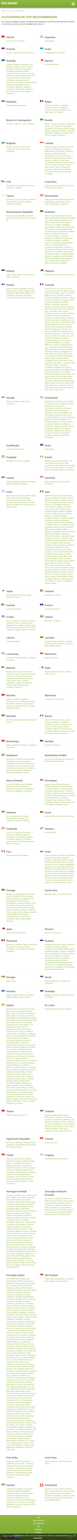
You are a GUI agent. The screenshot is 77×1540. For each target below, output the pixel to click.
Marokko (10, 695)
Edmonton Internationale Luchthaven (58, 149)
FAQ (38, 1526)
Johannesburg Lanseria (23, 1468)
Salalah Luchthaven (66, 816)
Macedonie (50, 654)
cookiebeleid (37, 1538)
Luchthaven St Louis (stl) (25, 1380)
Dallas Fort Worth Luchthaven (16, 1306)
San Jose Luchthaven (24, 1436)
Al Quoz (60, 1201)
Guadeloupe (12, 445)
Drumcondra (59, 463)
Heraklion (67, 408)
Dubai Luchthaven (59, 1203)
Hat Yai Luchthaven (67, 1122)
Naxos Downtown (51, 422)
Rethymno (57, 424)
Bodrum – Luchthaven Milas (16, 1163)
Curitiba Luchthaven (58, 124)
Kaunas (47, 641)
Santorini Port (59, 431)
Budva (8, 745)
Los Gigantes (21, 1034)
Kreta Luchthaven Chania (58, 415)
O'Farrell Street (22, 1409)
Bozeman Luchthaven (23, 1290)
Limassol (9, 202)
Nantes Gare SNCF (61, 354)
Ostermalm (31, 1502)
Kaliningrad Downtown (53, 944)
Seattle (19, 1438)
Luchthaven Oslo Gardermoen (55, 795)
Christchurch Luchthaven (15, 789)
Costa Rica (50, 181)
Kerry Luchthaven (67, 468)
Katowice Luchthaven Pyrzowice (56, 860)
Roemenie (11, 940)
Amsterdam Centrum (13, 761)
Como (64, 502)
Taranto (62, 572)
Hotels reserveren (38, 1520)
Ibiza (16, 1031)
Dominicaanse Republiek (19, 212)
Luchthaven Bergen (52, 789)
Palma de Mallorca (25, 1085)
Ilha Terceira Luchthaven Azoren (17, 907)
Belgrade (48, 981)
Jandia (21, 1031)
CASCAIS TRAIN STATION (16, 896)
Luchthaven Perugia (67, 536)
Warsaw (47, 876)
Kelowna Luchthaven (52, 153)
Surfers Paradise (12, 91)
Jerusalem (10, 500)
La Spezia (67, 507)
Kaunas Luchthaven (58, 641)
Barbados (11, 101)
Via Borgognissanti (67, 579)
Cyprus (10, 195)
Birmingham (17, 1200)
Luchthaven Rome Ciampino (60, 543)
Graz (8, 832)
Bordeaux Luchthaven (60, 304)
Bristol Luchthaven (27, 1204)
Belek (32, 1161)
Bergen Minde (56, 784)
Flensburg (58, 220)
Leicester (30, 1224)
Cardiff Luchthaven (21, 1206)
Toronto (47, 165)
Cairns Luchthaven (27, 73)
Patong (47, 1126)
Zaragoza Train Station (14, 1103)
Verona (53, 576)
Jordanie (49, 591)
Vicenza (47, 583)
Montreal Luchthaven (52, 158)
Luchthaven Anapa (51, 951)
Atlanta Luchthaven (22, 1283)
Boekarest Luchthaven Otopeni (17, 944)
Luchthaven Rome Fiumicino (55, 545)
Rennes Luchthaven (62, 372)
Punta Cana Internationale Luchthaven (20, 216)
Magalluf (18, 1083)
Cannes (56, 313)
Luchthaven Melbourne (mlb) (20, 1353)
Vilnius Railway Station (53, 646)
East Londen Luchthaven (24, 1463)
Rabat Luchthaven (21, 706)
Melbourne (19, 87)
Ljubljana (14, 995)
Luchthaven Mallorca (13, 1065)
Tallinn (19, 275)
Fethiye (24, 1168)
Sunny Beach (20, 149)
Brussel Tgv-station (59, 110)
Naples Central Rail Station (61, 558)
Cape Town (10, 1461)
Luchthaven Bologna (59, 516)
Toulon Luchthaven (57, 383)
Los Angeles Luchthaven (27, 1335)
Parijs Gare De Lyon (52, 365)
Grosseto (53, 507)
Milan (61, 556)
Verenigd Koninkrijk (16, 1191)
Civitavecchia (56, 502)
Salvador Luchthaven (66, 131)
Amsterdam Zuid (12, 766)
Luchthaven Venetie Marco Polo (62, 552)
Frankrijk (49, 285)
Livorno (68, 509)
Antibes (71, 291)
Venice (47, 576)
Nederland (11, 755)
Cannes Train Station (52, 315)
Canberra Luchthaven (14, 76)
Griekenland (51, 397)
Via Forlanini (49, 581)
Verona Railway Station (64, 576)
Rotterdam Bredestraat (14, 772)
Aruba (48, 49)
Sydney (21, 91)
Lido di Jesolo (60, 509)
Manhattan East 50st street (20, 1389)
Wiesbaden (55, 263)
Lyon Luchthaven (51, 347)
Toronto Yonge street (62, 167)
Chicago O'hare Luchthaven (25, 1299)
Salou (34, 1090)
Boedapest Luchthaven (14, 461)
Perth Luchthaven (26, 89)
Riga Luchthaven (55, 621)
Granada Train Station (23, 1029)
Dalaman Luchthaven (13, 1168)
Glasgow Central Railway (22, 1213)
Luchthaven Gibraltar (18, 1047)
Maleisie (10, 668)
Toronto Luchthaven (58, 165)
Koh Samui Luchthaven (53, 1124)
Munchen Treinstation (52, 256)
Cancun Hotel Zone (52, 720)
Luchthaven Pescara (52, 538)
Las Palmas (28, 1031)
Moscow (65, 953)
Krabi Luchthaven (68, 1124)
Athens (70, 404)
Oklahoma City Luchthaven (25, 1411)
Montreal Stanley (66, 158)
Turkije (9, 1155)
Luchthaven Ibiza (12, 1052)
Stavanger (58, 804)
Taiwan (10, 1111)
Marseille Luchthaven (58, 349)
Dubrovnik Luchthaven (28, 621)
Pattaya (71, 1126)
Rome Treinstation (61, 567)
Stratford (16, 1262)
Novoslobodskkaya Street (63, 962)
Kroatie (10, 617)
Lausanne (65, 1495)
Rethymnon (66, 424)
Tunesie (49, 1138)
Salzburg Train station (23, 839)
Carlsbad (27, 1142)
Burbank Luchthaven (22, 1292)
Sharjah (68, 1212)
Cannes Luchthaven (67, 313)
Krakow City (49, 864)
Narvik (64, 802)
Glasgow (9, 1213)
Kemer (22, 1179)
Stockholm (19, 1504)
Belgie (48, 101)
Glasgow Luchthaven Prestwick (17, 1218)
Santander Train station (24, 1094)
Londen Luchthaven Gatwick (16, 1229)
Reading (16, 1258)
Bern (46, 1491)
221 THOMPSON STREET (15, 1279)
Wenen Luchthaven (13, 844)
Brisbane (18, 71)
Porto (23, 916)
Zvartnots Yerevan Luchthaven (24, 53)
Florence (70, 502)
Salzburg (22, 837)
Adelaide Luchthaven (20, 64)
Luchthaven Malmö (26, 1493)
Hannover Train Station (53, 225)
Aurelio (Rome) (50, 495)
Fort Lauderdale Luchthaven (16, 1312)
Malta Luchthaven (57, 672)
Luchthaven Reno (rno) (25, 1369)
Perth (17, 89)
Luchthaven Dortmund (59, 234)
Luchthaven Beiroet (13, 641)
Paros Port (62, 422)
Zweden (10, 1485)
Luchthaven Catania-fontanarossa (57, 520)
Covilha (9, 899)
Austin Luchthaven (25, 1285)
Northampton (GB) (19, 1249)
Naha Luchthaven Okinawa (15, 595)
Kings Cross (19, 1222)
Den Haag (22, 766)
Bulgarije (11, 143)
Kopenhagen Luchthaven (59, 204)
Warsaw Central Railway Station (62, 876)
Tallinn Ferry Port (29, 275)
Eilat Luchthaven (25, 495)
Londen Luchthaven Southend (22, 1236)
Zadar (28, 627)
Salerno (71, 567)
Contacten (38, 1532)
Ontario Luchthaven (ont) (15, 1414)
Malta (48, 668)
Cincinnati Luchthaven (14, 1301)
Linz (16, 837)
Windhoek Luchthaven (53, 745)
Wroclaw (48, 880)
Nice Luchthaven (51, 356)
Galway (72, 465)
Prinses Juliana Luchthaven (54, 761)
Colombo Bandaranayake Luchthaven (58, 1009)
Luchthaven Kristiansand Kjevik (63, 793)
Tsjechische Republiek (18, 1138)
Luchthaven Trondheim (53, 802)
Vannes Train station (56, 390)
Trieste (47, 574)
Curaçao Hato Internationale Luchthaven (59, 759)
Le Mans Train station (58, 336)
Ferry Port (19, 1022)
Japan (9, 591)
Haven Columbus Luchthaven (22, 1317)
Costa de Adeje (20, 1020)
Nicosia (16, 202)
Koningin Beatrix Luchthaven (55, 53)
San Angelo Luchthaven (23, 1429)
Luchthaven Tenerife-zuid (15, 1076)
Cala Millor (30, 1016)
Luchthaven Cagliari (67, 518)
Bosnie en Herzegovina (18, 120)
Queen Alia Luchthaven (53, 595)
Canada (49, 143)
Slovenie (10, 991)
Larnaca (17, 199)
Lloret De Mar (11, 1034)
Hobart (22, 78)
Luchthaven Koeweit (13, 609)
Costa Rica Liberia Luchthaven (56, 185)
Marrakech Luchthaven (14, 703)
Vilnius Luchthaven (66, 644)
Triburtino (69, 572)
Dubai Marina (65, 1207)
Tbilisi (23, 401)
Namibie (49, 741)
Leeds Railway (20, 1224)
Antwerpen (48, 105)
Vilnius (56, 644)
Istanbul (18, 1172)
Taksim (24, 1181)
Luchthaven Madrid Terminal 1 (17, 1060)
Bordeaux (48, 304)
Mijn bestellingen (38, 1523)
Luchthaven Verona (52, 554)
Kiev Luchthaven (12, 816)
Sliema (53, 674)
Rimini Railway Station (63, 565)
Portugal (10, 890)
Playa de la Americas (13, 1087)
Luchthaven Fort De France (54, 699)
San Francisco (25, 1432)
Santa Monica (11, 1438)
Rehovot (9, 502)
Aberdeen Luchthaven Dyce (16, 1195)
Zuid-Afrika (12, 1457)
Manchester (26, 1240)
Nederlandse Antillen (56, 755)
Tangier (31, 706)
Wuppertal (63, 263)
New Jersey (24, 1398)
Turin (52, 574)
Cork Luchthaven (62, 461)
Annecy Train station (61, 291)
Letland (49, 617)
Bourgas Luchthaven (13, 147)
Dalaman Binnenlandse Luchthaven (19, 1165)
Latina (47, 509)
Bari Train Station (66, 495)
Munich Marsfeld (67, 256)
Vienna (8, 841)
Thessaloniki (55, 433)
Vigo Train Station (29, 1101)
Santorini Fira (58, 428)
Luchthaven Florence (52, 525)
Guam (48, 445)
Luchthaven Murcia (20, 1067)
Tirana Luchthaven (18, 41)
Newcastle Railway (13, 1247)
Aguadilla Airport (50, 894)
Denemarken (51, 195)
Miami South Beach (22, 1393)
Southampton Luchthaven (15, 1260)
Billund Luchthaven (66, 199)
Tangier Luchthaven (13, 708)
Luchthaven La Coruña (14, 1054)
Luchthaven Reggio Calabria (55, 540)
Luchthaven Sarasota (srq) (19, 1375)
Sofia (23, 147)
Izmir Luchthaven (21, 1177)
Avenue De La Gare (52, 1489)
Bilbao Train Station (18, 1016)
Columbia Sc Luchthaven (24, 1303)
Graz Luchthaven (17, 832)
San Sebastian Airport (25, 1092)
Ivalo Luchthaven (24, 291)
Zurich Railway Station (53, 1500)
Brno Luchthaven (17, 1142)
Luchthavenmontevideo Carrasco (56, 1159)
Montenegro (12, 741)
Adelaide (9, 64)
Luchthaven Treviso (61, 547)
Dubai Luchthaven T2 (63, 1205)
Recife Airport (58, 128)
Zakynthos (57, 435)
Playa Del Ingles (28, 1087)
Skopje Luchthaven (51, 658)
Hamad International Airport (16, 933)
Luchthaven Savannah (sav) (16, 1378)
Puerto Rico (51, 890)
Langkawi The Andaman (24, 683)
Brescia (70, 498)
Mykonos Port (66, 419)
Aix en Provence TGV (52, 289)
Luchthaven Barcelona (20, 1038)
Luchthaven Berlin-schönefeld (55, 231)
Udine (71, 574)
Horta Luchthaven (27, 905)
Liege (47, 112)
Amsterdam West (28, 763)
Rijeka (21, 625)
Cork (53, 461)
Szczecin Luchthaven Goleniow (63, 873)
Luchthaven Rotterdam (14, 770)
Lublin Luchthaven (58, 867)
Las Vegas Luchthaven (21, 1333)
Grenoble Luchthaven (52, 329)
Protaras (18, 204)
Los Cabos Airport (56, 726)
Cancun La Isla (64, 720)
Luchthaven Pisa (66, 538)
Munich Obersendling (52, 258)
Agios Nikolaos (57, 401)
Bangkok (48, 1115)
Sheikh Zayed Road (63, 1214)
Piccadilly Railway (18, 1256)
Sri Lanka (50, 1005)
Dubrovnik (15, 621)
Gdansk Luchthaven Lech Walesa (63, 855)
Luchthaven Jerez (25, 1052)
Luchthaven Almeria (20, 1036)
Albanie (10, 37)
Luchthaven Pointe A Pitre (15, 449)
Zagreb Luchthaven (28, 630)
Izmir (14, 1174)
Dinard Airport (65, 320)
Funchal (18, 901)
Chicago (18, 1297)
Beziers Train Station (61, 300)
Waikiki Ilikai (10, 1447)
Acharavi (48, 401)
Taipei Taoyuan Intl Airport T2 (16, 1115)
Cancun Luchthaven (52, 722)
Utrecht (26, 772)
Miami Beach (20, 1391)
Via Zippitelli (67, 581)
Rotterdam (27, 770)
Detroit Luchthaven (13, 1310)
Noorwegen (51, 780)
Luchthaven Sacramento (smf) (17, 1371)
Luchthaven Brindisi (52, 518)
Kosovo (49, 605)
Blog (38, 1517)
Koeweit (10, 605)
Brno (8, 1142)
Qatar (9, 929)
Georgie (10, 397)
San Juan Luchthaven (65, 894)
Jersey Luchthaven (22, 1220)
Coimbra (30, 896)
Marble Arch (28, 1242)
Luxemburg (12, 654)
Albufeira (9, 894)
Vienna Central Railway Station (23, 841)
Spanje (10, 1005)
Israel (9, 492)
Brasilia (47, 124)
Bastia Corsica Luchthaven (54, 295)
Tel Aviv (32, 502)
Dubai (66, 1201)
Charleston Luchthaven (14, 1294)
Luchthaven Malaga (27, 1063)
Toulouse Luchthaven (58, 385)
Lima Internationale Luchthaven (17, 855)
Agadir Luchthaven (13, 699)
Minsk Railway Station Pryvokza (56, 1281)
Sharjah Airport (50, 1214)
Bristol (17, 1204)
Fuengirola (10, 1025)
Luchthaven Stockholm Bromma (17, 1498)
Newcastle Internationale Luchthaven (19, 1245)
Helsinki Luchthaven (20, 289)
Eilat (16, 495)
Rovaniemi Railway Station (24, 298)
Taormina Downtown (52, 572)
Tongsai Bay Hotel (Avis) (62, 1131)
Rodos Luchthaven (61, 426)
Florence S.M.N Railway (53, 505)
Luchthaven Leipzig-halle (53, 247)
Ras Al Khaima (60, 1212)
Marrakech (31, 701)
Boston (25, 1288)
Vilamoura (9, 921)
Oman (48, 812)
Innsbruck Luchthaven (14, 835)
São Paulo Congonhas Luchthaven (57, 133)
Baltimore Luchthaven (14, 1288)
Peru (8, 851)
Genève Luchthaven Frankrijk (60, 327)
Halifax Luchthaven (66, 151)
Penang (9, 685)
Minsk (47, 1279)
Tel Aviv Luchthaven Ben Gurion (17, 505)
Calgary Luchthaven (58, 147)
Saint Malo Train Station (59, 376)
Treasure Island (28, 1443)
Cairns (17, 73)
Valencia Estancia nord (28, 1099)
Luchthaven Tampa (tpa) (14, 1382)
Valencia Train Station (14, 1101)
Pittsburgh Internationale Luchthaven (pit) (21, 1423)
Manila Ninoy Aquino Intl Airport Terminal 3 (60, 275)
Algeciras (15, 1009)
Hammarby (28, 1489)
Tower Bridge (31, 1262)
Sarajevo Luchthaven (13, 124)
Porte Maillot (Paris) (68, 369)
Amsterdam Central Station (24, 759)
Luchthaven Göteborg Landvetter (18, 1491)
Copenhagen (49, 202)
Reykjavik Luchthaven (19, 484)
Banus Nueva (11, 1011)
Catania (63, 500)
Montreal (67, 156)
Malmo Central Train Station (16, 1502)
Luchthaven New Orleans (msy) (17, 1362)
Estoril (14, 899)
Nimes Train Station (61, 360)
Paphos (22, 202)
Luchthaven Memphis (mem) (16, 1355)
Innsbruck (27, 832)
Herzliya (27, 498)
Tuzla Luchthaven (28, 124)
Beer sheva (10, 495)
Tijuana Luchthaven (61, 733)
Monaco (57, 351)
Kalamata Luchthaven (52, 410)
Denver (18, 1308)
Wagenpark (38, 1529)
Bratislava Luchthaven (60, 995)
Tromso (65, 804)
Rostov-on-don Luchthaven (54, 965)
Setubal (28, 919)
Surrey (72, 162)
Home (3, 11)
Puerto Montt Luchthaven (15, 185)
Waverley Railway (12, 1267)
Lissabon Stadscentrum (14, 912)
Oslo (69, 802)
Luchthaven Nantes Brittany (62, 345)
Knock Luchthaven (51, 470)
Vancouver (48, 169)
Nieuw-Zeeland (14, 780)
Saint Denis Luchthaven (53, 933)
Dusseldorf (63, 218)
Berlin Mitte (54, 218)
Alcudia (8, 1009)
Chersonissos (49, 406)
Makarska (9, 625)
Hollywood (19, 1319)
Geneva (65, 1491)
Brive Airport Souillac (66, 309)
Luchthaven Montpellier (53, 342)
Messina (62, 554)
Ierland (48, 457)
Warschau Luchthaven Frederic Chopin (58, 878)
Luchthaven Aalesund (52, 786)
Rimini (52, 565)
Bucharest (32, 944)
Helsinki (9, 289)
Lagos (32, 907)
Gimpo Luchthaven (51, 1461)
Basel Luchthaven (66, 1489)
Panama (49, 828)
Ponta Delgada (11, 914)
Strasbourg (58, 381)
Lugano (72, 1495)
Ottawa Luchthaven (52, 160)
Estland (10, 271)
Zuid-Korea (51, 1457)
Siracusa (56, 570)
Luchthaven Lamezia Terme (54, 527)
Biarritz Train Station (61, 302)
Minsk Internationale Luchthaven (61, 1279)
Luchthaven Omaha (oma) (15, 1364)
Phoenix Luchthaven (26, 1420)
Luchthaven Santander (19, 1070)
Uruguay (49, 1155)
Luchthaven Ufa (56, 953)
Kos (55, 413)
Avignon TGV (65, 293)
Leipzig (51, 229)
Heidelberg (66, 225)
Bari (57, 495)
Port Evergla (10, 1425)
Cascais (32, 894)
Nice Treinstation (57, 358)
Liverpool (9, 1227)
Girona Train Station (22, 1025)
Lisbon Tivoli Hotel (12, 910)
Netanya (18, 500)
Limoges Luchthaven (61, 338)
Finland (10, 285)
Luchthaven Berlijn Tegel (63, 229)
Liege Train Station (56, 112)
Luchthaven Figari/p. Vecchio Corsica (58, 340)
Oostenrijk (11, 828)
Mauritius (11, 716)
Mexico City (58, 729)
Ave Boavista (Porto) (20, 894)
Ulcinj (12, 747)
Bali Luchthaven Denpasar (54, 482)
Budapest (27, 461)
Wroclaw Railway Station (62, 882)
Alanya (22, 1159)
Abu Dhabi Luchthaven (61, 1198)
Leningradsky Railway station (64, 949)
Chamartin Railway (23, 1018)
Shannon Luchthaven (66, 470)
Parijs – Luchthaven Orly (66, 363)
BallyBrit (48, 461)
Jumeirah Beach (62, 1210)
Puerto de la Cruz (25, 1090)
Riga (46, 621)
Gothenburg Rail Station (14, 1489)
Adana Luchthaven (13, 1159)
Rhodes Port (49, 426)
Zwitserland (51, 1485)
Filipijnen (49, 271)
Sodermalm (10, 1504)
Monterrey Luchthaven (62, 731)
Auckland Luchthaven (20, 786)
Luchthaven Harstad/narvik (54, 791)
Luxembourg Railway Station (16, 658)
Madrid (16, 1081)
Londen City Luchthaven (22, 1227)
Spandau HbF (54, 261)
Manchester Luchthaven (14, 1242)
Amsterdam (10, 759)
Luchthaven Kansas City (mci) (24, 1346)
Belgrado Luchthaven (59, 981)
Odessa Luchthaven (22, 821)
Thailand (49, 1111)
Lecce (52, 509)
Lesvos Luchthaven (68, 417)
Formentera (27, 1022)
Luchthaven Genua (67, 525)
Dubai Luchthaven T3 (52, 1207)
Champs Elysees (60, 318)
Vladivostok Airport (57, 969)
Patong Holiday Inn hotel (59, 1126)
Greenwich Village (21, 1315)
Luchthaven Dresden (52, 236)
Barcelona (20, 1011)
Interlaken (57, 1495)
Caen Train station (51, 311)
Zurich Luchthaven (65, 1498)
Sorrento (63, 570)
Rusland (49, 940)
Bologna (48, 498)
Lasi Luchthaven (21, 949)
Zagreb (18, 630)
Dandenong (27, 76)
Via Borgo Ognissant (52, 579)
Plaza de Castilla (12, 1090)
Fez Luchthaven (21, 701)
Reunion (49, 929)
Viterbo (53, 583)
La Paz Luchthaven (61, 724)
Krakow (70, 862)
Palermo (54, 563)
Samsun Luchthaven (13, 1181)
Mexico (48, 716)
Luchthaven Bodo (65, 789)
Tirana (8, 41)
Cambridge (10, 1206)
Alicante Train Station (27, 1009)
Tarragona (15, 1099)
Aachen (47, 216)
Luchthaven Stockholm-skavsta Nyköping (21, 1500)
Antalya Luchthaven (22, 1161)
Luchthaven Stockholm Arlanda (17, 1495)
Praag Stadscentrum (22, 1145)
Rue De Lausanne (51, 1498)
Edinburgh (25, 1209)
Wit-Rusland (51, 1275)
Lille (68, 336)
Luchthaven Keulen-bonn (59, 245)
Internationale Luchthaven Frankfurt (57, 227)
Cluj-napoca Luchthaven (15, 947)
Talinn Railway (11, 275)
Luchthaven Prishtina (52, 609)
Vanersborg (16, 1507)
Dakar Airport (11, 981)
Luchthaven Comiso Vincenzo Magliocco (59, 522)
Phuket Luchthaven (51, 1128)
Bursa (29, 1163)
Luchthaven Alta (66, 786)
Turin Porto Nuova (61, 574)
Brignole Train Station (52, 500)
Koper (8, 995)
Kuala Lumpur (20, 674)
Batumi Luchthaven (13, 401)
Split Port (22, 627)
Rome (47, 567)
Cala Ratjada (11, 1018)
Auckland (9, 784)
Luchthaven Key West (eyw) (16, 1348)
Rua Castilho (20, 919)
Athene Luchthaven (61, 404)
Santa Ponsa (10, 1094)
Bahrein (49, 60)
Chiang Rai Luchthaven (62, 1119)
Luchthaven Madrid (21, 1058)
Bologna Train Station (59, 498)
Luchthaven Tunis (51, 1142)
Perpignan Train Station (62, 367)
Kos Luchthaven (63, 413)
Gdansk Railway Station (53, 858)
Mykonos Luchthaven (52, 419)
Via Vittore (58, 581)
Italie (47, 492)
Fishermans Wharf (27, 1310)
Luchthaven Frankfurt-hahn (62, 238)
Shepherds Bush (25, 1258)
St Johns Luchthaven (61, 162)
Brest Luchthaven (68, 307)
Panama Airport (50, 832)
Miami (13, 1391)
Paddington (20, 1254)
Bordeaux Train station (53, 307)
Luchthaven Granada (24, 1049)
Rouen (63, 374)
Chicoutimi (70, 147)
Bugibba (48, 672)
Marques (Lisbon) (30, 912)
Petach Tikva (26, 500)
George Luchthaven (13, 1466)
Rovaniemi (19, 295)
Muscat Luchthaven (52, 816)
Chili (8, 181)
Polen (48, 851)
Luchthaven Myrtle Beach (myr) (22, 1360)
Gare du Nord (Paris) (63, 322)
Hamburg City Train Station (60, 222)
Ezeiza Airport (50, 41)
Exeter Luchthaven (29, 1211)
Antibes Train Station (52, 293)
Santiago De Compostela (15, 1097)
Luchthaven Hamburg (52, 240)
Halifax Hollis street (51, 151)
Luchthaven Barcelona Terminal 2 (18, 1040)
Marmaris (29, 1179)
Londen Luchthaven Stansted (16, 1238)
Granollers (10, 1031)
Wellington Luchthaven (23, 791)
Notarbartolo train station (53, 561)
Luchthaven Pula (12, 623)
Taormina (70, 570)
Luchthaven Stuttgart (52, 254)
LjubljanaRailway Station (15, 997)
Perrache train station (52, 369)
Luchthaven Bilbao (12, 1043)
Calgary (47, 147)
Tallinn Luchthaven (13, 277)
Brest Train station (51, 309)
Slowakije (50, 991)
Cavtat (8, 621)
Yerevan (9, 53)
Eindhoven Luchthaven (26, 768)
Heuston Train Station (52, 468)
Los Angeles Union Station (15, 1337)
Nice (70, 354)
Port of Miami (20, 1425)
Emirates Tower (50, 1210)
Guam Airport (49, 449)
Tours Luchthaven (61, 387)
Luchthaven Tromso (64, 800)
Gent (69, 110)
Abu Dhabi (48, 1198)
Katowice (66, 858)
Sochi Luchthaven (56, 967)
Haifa (13, 498)
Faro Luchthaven (24, 899)
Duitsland (50, 212)
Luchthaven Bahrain (52, 64)
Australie (11, 60)
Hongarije (11, 457)
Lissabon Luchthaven (27, 910)
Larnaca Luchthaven (28, 199)
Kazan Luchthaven (68, 944)
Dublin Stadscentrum (61, 465)
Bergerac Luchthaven (61, 298)
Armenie (10, 49)
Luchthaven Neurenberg (64, 252)
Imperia (60, 507)
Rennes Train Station (52, 374)
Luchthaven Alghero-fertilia (54, 511)
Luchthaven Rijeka (25, 623)
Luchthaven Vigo (19, 1079)
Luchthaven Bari (57, 513)
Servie (48, 977)
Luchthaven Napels (59, 531)
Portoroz (28, 997)
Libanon (10, 637)
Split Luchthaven (12, 627)
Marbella (15, 1085)
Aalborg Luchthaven (52, 199)
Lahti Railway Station (22, 293)
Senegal (10, 977)
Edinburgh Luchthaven (14, 1211)
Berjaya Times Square (14, 672)
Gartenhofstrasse (55, 1491)
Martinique (50, 695)
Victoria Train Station (13, 1265)
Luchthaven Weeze (67, 254)
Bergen (47, 784)
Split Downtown (29, 625)
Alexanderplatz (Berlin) (59, 216)
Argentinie (50, 37)
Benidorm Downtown (27, 1013)
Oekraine (11, 812)
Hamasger (19, 498)
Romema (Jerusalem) (20, 502)
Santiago (18, 188)
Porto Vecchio (50, 372)
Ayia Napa (10, 199)
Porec (16, 625)
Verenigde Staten (15, 1275)
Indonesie (50, 478)
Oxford (28, 1251)
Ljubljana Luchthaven (26, 995)
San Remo (48, 570)
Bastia (72, 293)
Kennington (10, 1222)
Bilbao (8, 1016)
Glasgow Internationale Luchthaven (18, 1215)
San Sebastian (11, 1092)
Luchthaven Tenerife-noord (21, 1074)
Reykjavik (9, 482)
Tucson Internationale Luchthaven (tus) (20, 1445)
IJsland (10, 478)
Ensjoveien (65, 784)
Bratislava (48, 995)
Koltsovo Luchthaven (52, 947)
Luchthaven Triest (51, 549)
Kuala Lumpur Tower (13, 681)
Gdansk (47, 855)
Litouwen (49, 637)
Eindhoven (13, 768)
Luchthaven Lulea (12, 1493)
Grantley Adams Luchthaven (16, 105)
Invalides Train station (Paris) (61, 331)
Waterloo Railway (28, 1265)
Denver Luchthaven (28, 1308)
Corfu (57, 406)
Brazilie (49, 120)
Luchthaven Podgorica (20, 745)
